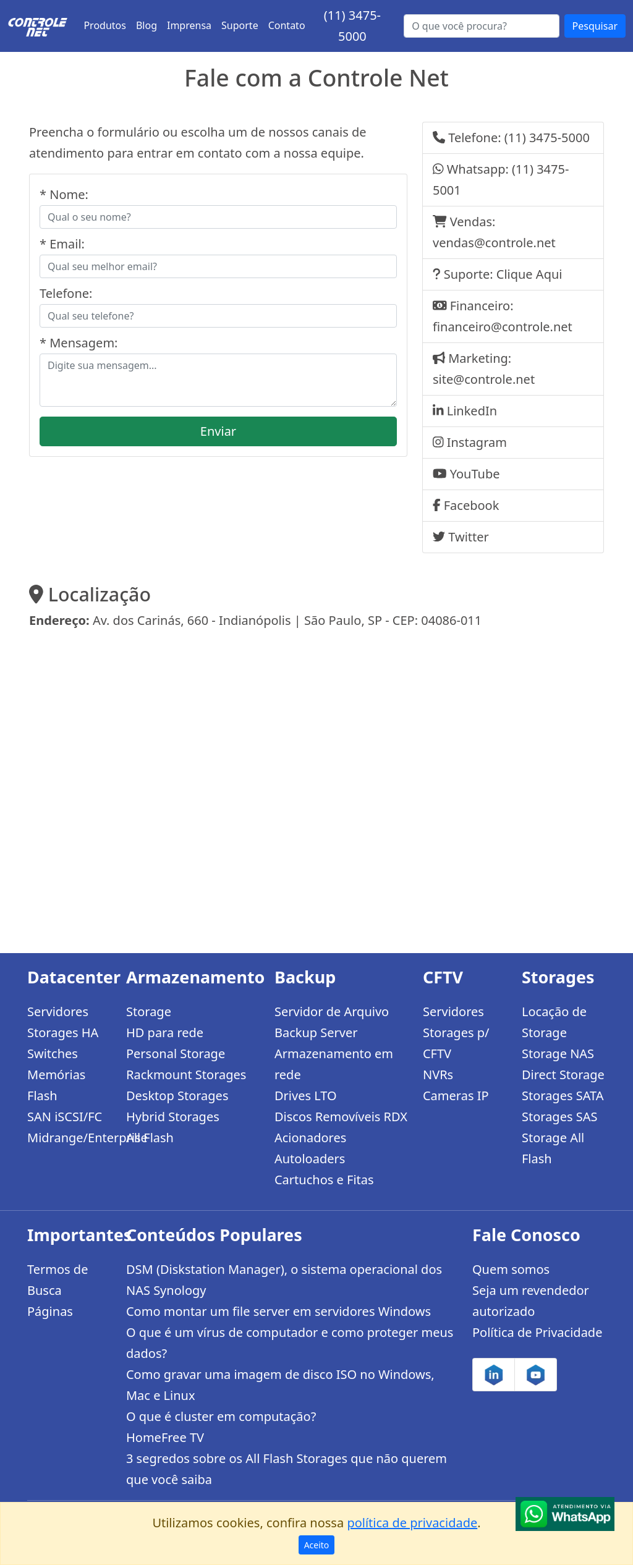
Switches (52, 1053)
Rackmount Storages (186, 1074)
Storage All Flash (553, 1148)
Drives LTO (305, 1095)
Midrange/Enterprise (69, 1137)
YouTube (475, 473)
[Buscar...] (481, 26)
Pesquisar (595, 26)
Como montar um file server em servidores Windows (278, 1311)
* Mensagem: (78, 342)
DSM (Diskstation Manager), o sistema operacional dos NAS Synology (284, 1280)
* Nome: (64, 194)
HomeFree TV (165, 1437)
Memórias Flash (56, 1085)
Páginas (50, 1311)
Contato (286, 25)
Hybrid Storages (172, 1116)
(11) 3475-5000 (547, 137)
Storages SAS (559, 1116)
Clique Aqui (529, 274)
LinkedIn (472, 410)
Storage (148, 1011)
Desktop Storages (177, 1095)
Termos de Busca (57, 1280)
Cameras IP (456, 1095)
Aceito (316, 1545)
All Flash (150, 1137)
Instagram (477, 442)
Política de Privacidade (537, 1332)
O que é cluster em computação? (221, 1416)
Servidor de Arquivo (331, 1011)
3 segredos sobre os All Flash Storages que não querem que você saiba (286, 1469)
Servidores (57, 1011)
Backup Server (316, 1032)
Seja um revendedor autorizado (530, 1301)
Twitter (468, 536)
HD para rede (164, 1032)
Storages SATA (563, 1095)
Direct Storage (563, 1074)
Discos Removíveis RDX (340, 1116)
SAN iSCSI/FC (64, 1116)
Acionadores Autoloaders (310, 1148)
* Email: (62, 243)
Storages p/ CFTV (456, 1043)
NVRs (438, 1074)
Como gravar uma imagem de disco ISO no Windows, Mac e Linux (280, 1385)
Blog (146, 25)
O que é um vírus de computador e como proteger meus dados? (289, 1343)
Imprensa (189, 25)
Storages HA (62, 1032)
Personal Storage (175, 1053)
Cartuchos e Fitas (324, 1179)
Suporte (239, 25)
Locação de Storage (554, 1022)
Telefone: (66, 293)
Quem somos (511, 1269)
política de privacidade (412, 1522)
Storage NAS (558, 1053)
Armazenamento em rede (333, 1064)
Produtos (104, 25)
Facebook (471, 505)
